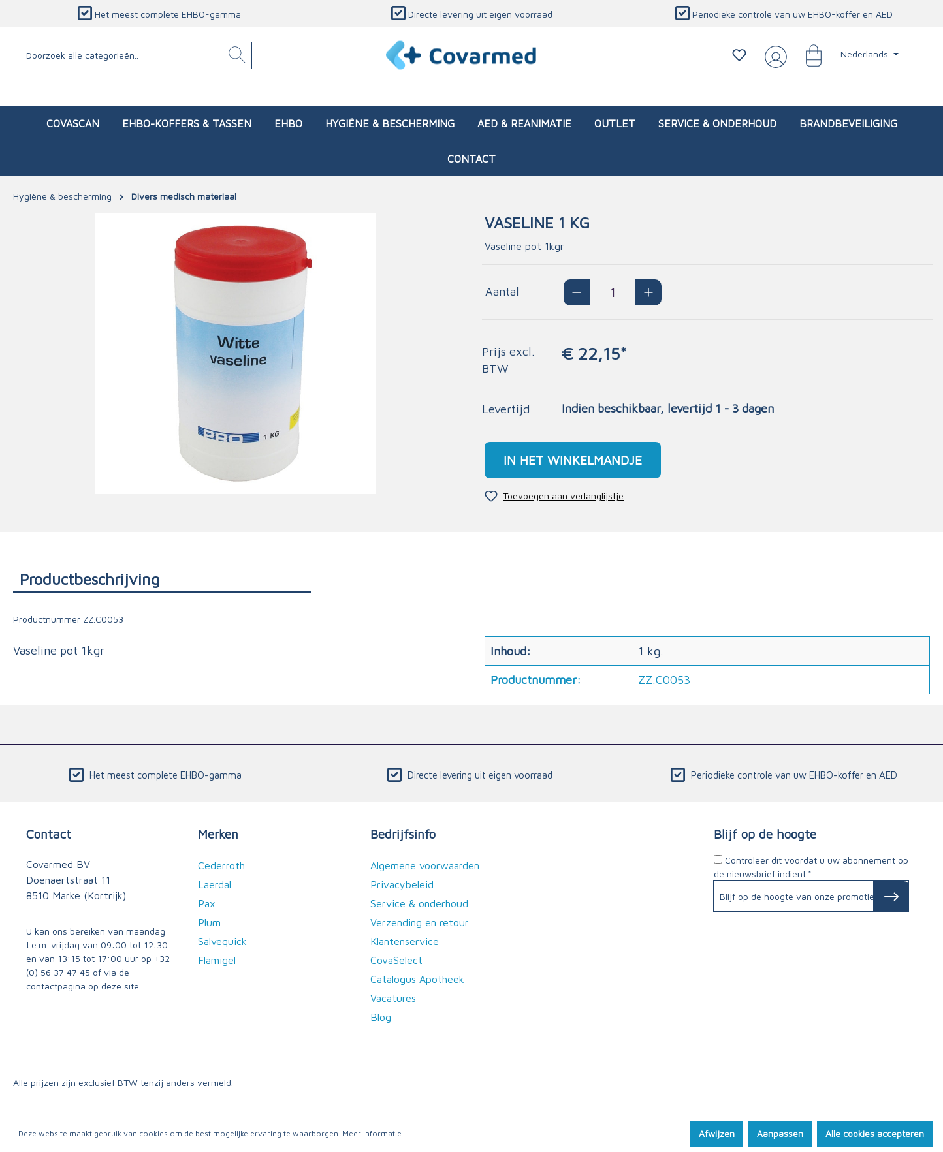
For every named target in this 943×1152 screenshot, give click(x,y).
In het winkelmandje (572, 459)
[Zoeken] (237, 55)
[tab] (162, 579)
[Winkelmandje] (807, 54)
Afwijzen (717, 1133)
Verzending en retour (419, 922)
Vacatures (393, 998)
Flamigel (217, 960)
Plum (209, 922)
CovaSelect (396, 960)
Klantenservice (404, 941)
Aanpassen (780, 1133)
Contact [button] (48, 833)
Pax (207, 903)
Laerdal (214, 884)
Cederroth (221, 865)
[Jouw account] (773, 55)
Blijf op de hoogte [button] (765, 833)
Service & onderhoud (419, 903)
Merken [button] (218, 833)
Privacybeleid (402, 884)
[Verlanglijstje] (739, 54)
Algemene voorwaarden (424, 865)
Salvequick (222, 941)
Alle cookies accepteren (874, 1133)
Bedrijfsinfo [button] (403, 833)
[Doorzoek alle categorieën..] (136, 55)
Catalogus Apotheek (417, 979)
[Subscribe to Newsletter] (891, 896)
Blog (380, 1017)
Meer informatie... (375, 1133)
